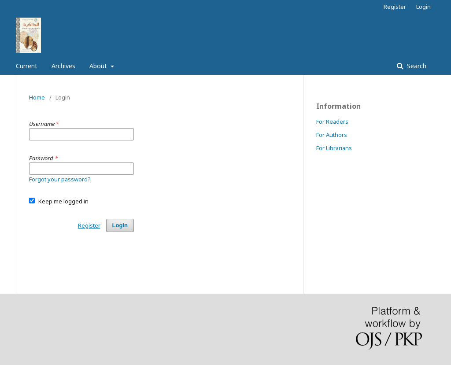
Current (26, 66)
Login (423, 7)
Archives (63, 66)
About (99, 66)
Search (415, 66)
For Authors (331, 135)
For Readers (332, 121)
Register (395, 7)
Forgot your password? (60, 179)
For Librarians (334, 148)
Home (37, 97)
